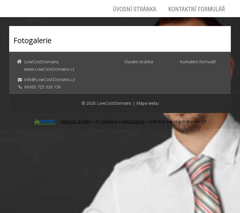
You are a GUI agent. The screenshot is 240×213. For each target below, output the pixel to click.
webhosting (133, 121)
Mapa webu (147, 103)
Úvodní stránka (134, 9)
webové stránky (76, 121)
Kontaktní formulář (196, 9)
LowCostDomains (114, 103)
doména (109, 121)
